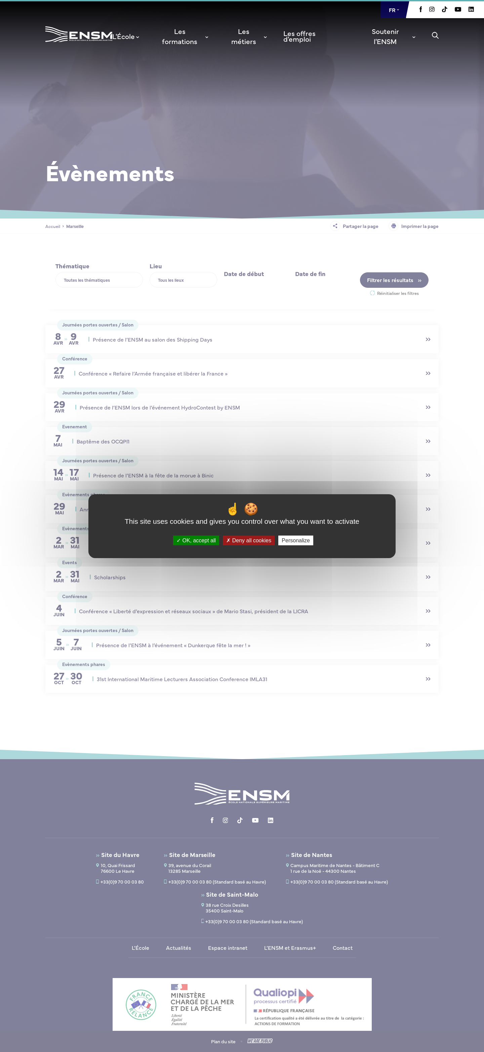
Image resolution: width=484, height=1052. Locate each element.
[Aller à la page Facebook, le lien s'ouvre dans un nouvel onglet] (420, 10)
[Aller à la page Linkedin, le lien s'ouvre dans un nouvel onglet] (471, 9)
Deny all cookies (248, 540)
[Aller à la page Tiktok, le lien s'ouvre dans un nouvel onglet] (444, 10)
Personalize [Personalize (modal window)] (296, 540)
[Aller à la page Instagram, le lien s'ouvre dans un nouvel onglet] (432, 9)
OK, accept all (196, 540)
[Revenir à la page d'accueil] (78, 43)
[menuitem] (126, 36)
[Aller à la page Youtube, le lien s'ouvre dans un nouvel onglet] (458, 9)
